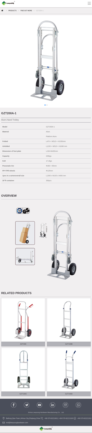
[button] (45, 105)
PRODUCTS (12, 10)
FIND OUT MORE (26, 10)
